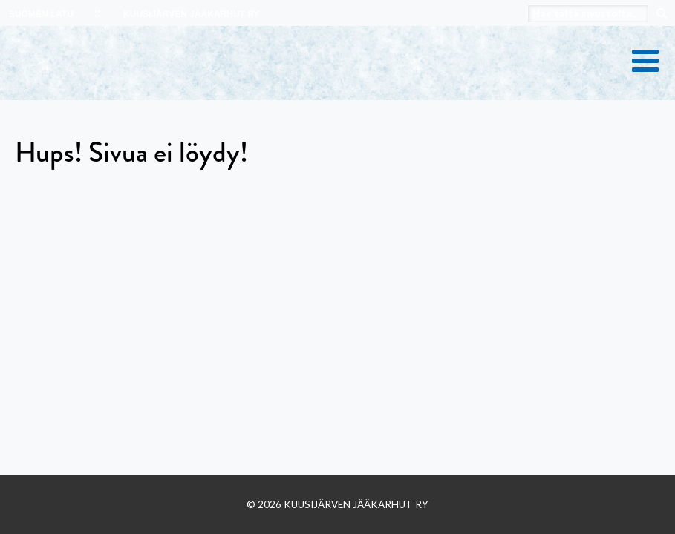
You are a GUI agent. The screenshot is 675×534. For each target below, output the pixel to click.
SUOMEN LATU (41, 14)
